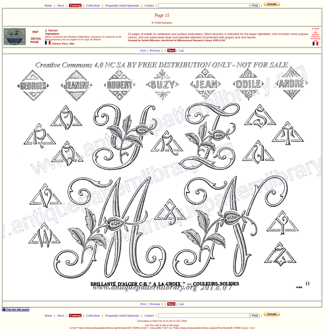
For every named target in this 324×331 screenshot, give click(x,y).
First (143, 50)
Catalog (75, 5)
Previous (155, 50)
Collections (93, 5)
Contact (149, 5)
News (61, 5)
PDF (35, 32)
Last (181, 50)
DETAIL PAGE (35, 40)
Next (171, 50)
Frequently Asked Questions (122, 5)
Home (48, 5)
